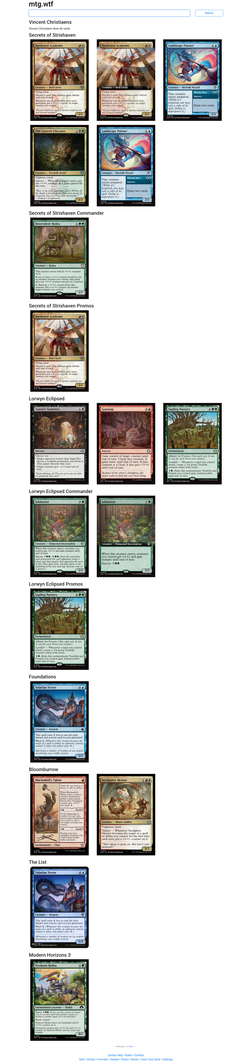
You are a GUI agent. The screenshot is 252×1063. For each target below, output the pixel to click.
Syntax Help (116, 1055)
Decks (135, 1059)
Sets (82, 1059)
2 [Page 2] (127, 1046)
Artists (91, 1059)
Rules (129, 1055)
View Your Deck (151, 1059)
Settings (168, 1059)
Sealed (114, 1059)
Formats (102, 1059)
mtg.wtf (41, 4)
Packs (125, 1059)
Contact (139, 1055)
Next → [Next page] (132, 1046)
